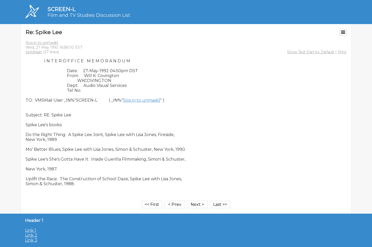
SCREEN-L (61, 9)
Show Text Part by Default (310, 52)
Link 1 (30, 230)
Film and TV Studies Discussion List (89, 15)
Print (342, 52)
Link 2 (31, 235)
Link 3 (31, 240)
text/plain (34, 52)
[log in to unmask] (42, 42)
